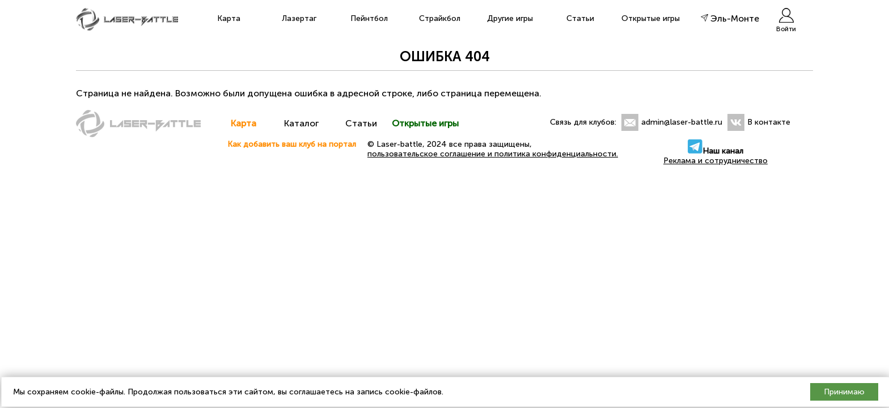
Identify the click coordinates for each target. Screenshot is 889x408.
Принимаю (844, 392)
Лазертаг (299, 18)
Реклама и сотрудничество (715, 160)
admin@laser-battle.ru (681, 122)
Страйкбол (439, 18)
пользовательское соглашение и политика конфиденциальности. (492, 154)
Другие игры (510, 18)
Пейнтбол (369, 18)
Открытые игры (650, 18)
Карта (228, 18)
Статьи (580, 18)
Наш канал (715, 151)
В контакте (768, 122)
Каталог (302, 123)
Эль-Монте (730, 18)
